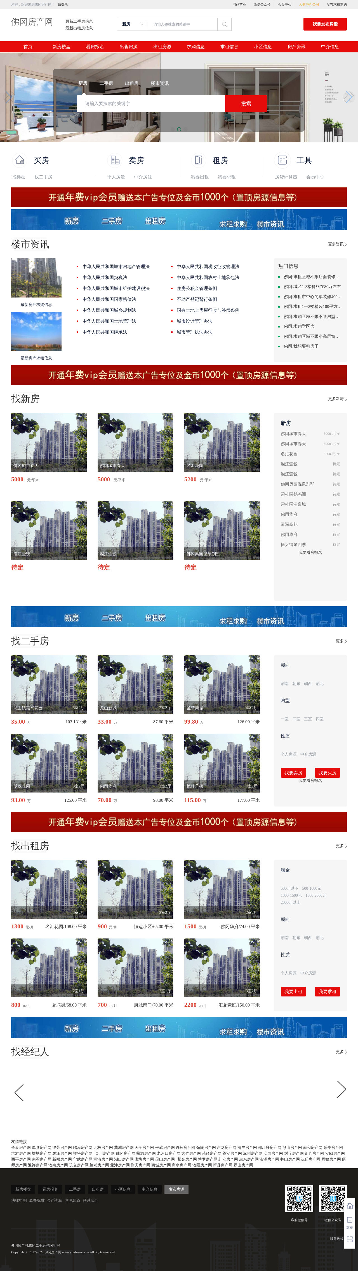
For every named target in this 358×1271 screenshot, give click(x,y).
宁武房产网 (83, 1159)
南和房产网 (312, 1147)
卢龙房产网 (226, 1147)
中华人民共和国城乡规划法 (109, 310)
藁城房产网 (124, 1147)
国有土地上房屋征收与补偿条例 (208, 310)
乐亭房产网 (333, 1147)
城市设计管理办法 (195, 321)
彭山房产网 (292, 1147)
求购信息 (196, 46)
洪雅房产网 (21, 1153)
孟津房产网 (120, 1165)
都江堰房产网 (269, 1147)
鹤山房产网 (290, 1159)
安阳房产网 (335, 1153)
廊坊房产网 (144, 1159)
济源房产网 (269, 1159)
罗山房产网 (243, 1165)
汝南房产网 (58, 1165)
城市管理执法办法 (195, 332)
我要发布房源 (325, 24)
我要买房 (327, 772)
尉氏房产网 (140, 1165)
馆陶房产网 (206, 1147)
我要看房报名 (310, 552)
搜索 (246, 103)
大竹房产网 (191, 1153)
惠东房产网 (249, 1159)
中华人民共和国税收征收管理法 (208, 266)
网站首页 (239, 4)
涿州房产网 (253, 1153)
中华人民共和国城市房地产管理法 (116, 266)
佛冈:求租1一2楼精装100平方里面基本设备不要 (313, 306)
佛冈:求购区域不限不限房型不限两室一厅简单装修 (313, 316)
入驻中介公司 (309, 4)
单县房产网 (41, 1147)
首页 (28, 46)
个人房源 (116, 177)
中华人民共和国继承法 (105, 332)
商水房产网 (181, 1165)
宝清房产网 (103, 1159)
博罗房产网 (208, 1159)
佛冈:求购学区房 (299, 326)
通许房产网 (38, 1165)
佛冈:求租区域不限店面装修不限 (313, 277)
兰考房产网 (99, 1165)
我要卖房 (293, 772)
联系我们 (90, 1200)
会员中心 (284, 4)
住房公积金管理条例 (197, 288)
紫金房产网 (187, 1159)
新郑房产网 (62, 1159)
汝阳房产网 (202, 1165)
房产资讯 (296, 46)
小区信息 (263, 46)
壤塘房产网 (41, 1153)
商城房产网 (161, 1165)
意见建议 (73, 1200)
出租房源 (162, 46)
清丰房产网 (247, 1147)
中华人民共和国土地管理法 (109, 321)
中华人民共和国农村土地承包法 (208, 277)
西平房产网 (21, 1159)
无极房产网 (103, 1147)
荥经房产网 (212, 1153)
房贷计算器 (286, 177)
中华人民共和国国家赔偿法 (109, 299)
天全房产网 (144, 1147)
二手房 (75, 1189)
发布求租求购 (337, 4)
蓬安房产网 (232, 1153)
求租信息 (229, 46)
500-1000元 (311, 888)
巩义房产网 (79, 1165)
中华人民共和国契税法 (105, 277)
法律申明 (19, 1200)
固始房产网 (331, 1159)
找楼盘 (18, 177)
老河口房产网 (168, 1153)
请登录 (63, 4)
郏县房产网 (314, 1153)
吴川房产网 (105, 1153)
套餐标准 (37, 1200)
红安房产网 (228, 1159)
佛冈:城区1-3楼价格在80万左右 (312, 286)
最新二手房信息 (79, 22)
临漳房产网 (83, 1147)
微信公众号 (262, 4)
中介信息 (330, 46)
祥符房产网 (83, 1153)
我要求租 (227, 177)
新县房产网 (222, 1165)
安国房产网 (273, 1153)
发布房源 (176, 1189)
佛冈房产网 (32, 21)
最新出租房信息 (79, 28)
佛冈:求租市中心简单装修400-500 (313, 296)
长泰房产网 (21, 1147)
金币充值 (55, 1200)
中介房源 (143, 177)
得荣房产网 (62, 1147)
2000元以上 (290, 902)
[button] (9, 97)
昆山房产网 (165, 1159)
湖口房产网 (124, 1159)
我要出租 (200, 177)
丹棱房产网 (185, 1147)
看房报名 (95, 46)
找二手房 (43, 177)
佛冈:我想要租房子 (301, 346)
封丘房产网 (294, 1153)
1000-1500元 (291, 895)
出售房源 (128, 46)
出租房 (98, 1189)
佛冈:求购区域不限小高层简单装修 (313, 336)
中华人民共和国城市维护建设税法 (116, 288)
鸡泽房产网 (62, 1153)
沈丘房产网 (310, 1159)
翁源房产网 (146, 1153)
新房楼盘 (61, 46)
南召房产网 (41, 1159)
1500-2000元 (315, 895)
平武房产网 (165, 1147)
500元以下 (289, 888)
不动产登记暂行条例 (197, 299)
